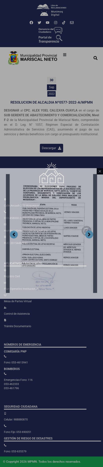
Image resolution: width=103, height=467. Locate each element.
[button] (64, 54)
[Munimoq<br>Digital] (44, 14)
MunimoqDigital (57, 13)
